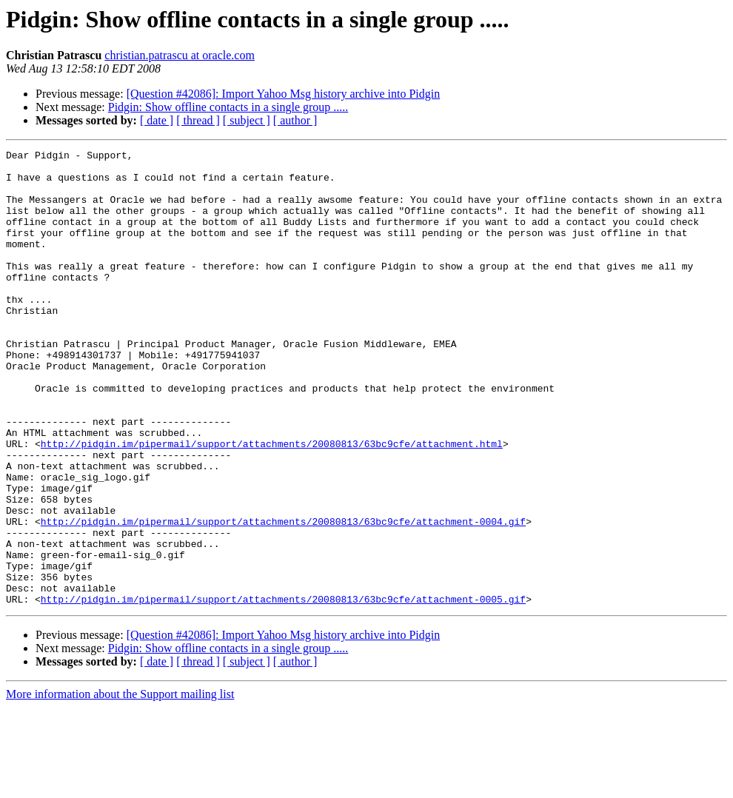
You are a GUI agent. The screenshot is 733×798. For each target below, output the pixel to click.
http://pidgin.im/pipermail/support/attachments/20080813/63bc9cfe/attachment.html (272, 503)
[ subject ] (246, 120)
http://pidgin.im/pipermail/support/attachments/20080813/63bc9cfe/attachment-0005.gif (283, 690)
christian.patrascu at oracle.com (179, 55)
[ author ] (295, 120)
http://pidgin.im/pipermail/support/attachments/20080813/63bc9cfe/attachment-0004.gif (283, 596)
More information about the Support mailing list (120, 785)
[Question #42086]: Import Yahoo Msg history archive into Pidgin (284, 93)
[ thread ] (198, 120)
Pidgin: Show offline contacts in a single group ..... (228, 107)
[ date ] (156, 120)
